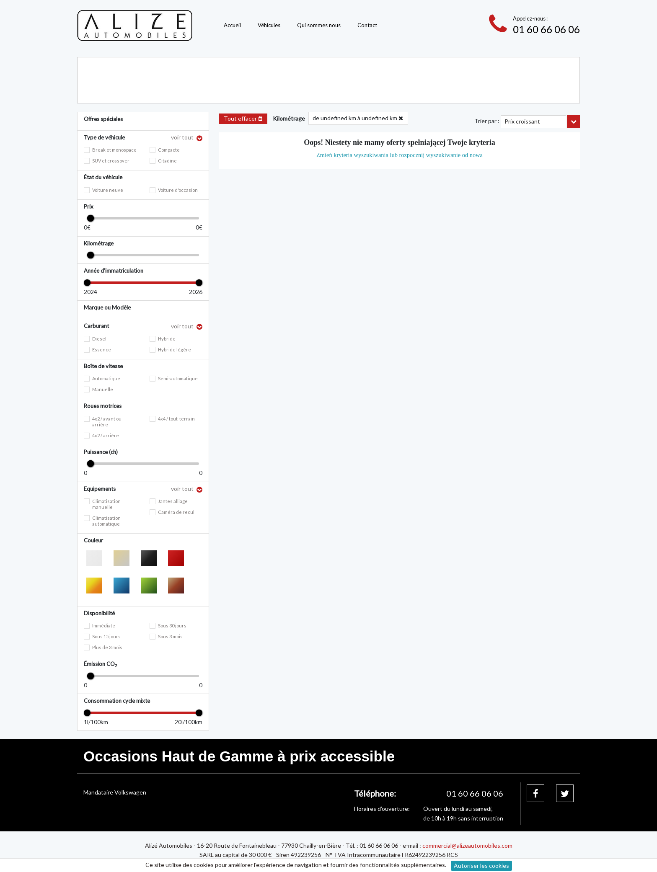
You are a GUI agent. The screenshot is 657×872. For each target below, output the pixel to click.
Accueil (232, 25)
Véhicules (269, 25)
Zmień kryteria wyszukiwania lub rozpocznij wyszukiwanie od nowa (399, 155)
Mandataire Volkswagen (114, 792)
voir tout (183, 137)
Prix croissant (522, 121)
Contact (367, 25)
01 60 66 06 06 (546, 29)
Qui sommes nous (319, 25)
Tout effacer (243, 118)
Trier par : (486, 120)
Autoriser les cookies (481, 865)
